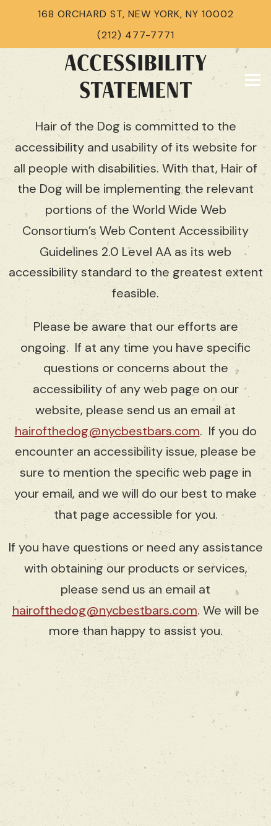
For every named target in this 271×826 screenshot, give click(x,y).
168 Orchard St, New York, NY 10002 (136, 13)
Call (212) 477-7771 (135, 718)
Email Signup (136, 805)
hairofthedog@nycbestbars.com (107, 431)
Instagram (135, 761)
